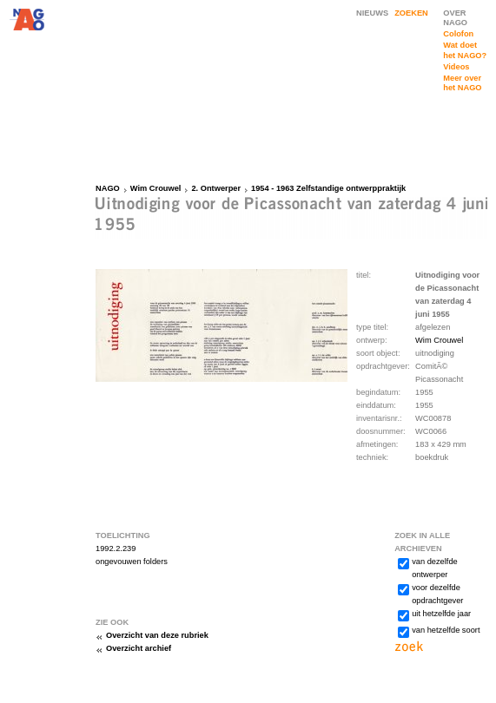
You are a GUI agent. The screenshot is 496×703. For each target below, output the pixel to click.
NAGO (108, 188)
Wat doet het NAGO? (464, 50)
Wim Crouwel (156, 188)
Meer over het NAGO (462, 83)
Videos (456, 66)
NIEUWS (372, 13)
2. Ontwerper (216, 188)
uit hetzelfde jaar (441, 613)
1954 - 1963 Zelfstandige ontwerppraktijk (328, 188)
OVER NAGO (455, 18)
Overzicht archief (138, 648)
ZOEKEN (411, 13)
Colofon (458, 34)
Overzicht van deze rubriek (157, 635)
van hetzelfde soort (445, 630)
